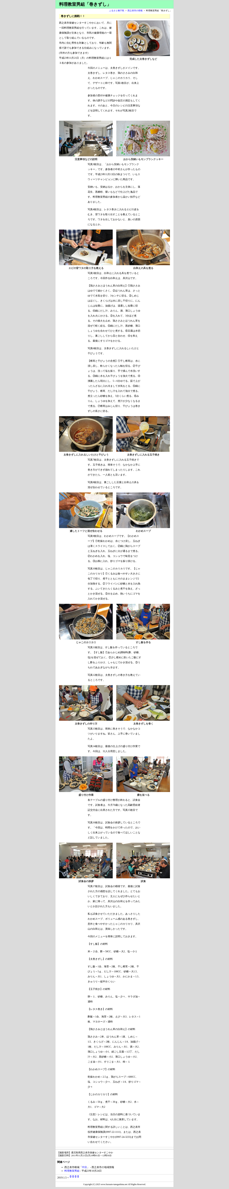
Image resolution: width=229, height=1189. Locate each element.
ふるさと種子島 (116, 10)
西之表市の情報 (135, 10)
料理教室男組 (71, 1170)
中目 (84, 1167)
